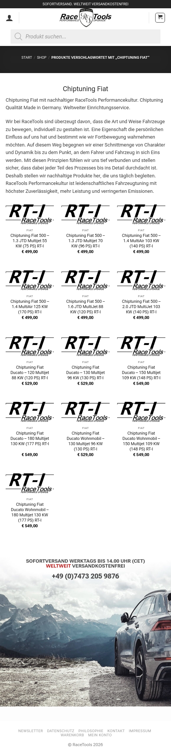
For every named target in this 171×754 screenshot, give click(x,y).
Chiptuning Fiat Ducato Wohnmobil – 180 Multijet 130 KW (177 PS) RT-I (30, 512)
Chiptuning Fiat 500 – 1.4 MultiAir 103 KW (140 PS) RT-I (141, 241)
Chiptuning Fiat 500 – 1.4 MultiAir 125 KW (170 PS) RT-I (30, 306)
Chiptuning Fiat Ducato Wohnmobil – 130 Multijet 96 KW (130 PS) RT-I (85, 441)
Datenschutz (61, 731)
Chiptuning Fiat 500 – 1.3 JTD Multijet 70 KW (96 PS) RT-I (85, 241)
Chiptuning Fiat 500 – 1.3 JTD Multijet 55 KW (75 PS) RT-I (30, 241)
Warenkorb (72, 735)
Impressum (140, 731)
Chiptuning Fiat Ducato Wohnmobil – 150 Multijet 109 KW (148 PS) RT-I (141, 441)
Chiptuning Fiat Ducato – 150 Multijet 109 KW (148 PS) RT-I (141, 372)
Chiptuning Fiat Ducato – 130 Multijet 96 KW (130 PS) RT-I (85, 372)
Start (26, 57)
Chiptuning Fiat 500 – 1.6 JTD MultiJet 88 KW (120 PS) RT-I (85, 306)
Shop (41, 57)
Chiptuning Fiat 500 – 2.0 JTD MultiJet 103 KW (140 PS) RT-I (141, 306)
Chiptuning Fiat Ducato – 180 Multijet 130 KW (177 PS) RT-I (30, 438)
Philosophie (90, 731)
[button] (160, 18)
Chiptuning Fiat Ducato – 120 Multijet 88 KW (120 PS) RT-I (30, 372)
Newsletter (30, 731)
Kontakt (116, 731)
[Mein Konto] (9, 17)
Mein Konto (100, 735)
